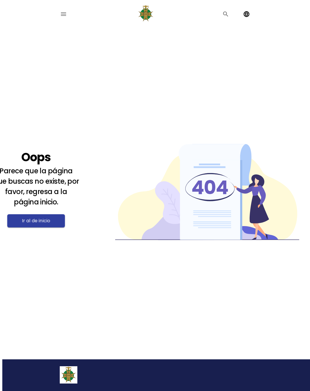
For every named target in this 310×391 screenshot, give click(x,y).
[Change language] (246, 14)
